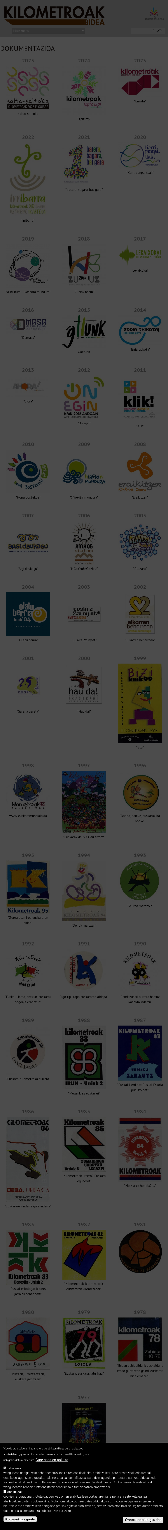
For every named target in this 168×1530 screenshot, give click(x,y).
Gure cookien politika (52, 1460)
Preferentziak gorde (20, 1519)
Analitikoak (15, 1492)
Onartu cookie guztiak (143, 1520)
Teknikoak (14, 1468)
